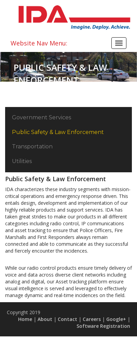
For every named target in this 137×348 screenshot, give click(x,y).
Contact (67, 319)
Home (25, 319)
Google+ (116, 319)
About (45, 319)
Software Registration (103, 326)
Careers (92, 319)
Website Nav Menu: (39, 43)
